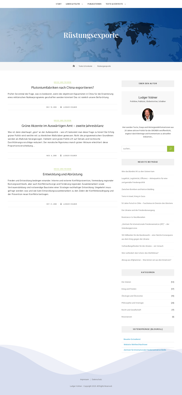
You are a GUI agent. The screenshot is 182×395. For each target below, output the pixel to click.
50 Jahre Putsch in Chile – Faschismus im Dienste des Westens (147, 203)
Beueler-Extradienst (132, 339)
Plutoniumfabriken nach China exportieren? (62, 87)
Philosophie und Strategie (133, 303)
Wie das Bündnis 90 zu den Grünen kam (138, 171)
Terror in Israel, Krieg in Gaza (133, 196)
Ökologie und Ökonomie (132, 296)
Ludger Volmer (70, 107)
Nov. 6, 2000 (51, 155)
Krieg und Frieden (62, 82)
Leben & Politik (73, 4)
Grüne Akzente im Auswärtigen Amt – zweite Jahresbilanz (63, 126)
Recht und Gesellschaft (131, 310)
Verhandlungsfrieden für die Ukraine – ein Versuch (142, 246)
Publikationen (94, 4)
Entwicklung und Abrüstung (62, 174)
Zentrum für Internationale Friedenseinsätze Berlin (145, 350)
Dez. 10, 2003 (51, 107)
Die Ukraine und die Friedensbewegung (138, 210)
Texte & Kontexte (114, 4)
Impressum (84, 379)
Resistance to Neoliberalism (133, 217)
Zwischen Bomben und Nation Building (138, 189)
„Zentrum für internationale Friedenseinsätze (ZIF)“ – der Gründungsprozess (145, 226)
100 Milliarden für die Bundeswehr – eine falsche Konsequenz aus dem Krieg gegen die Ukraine (147, 237)
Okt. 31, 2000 (51, 204)
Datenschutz (97, 379)
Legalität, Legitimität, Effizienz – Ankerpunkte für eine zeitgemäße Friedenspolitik (144, 180)
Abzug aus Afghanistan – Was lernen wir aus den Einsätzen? (146, 260)
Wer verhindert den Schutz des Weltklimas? (140, 253)
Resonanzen (127, 317)
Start (59, 4)
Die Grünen (126, 282)
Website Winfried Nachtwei (135, 344)
